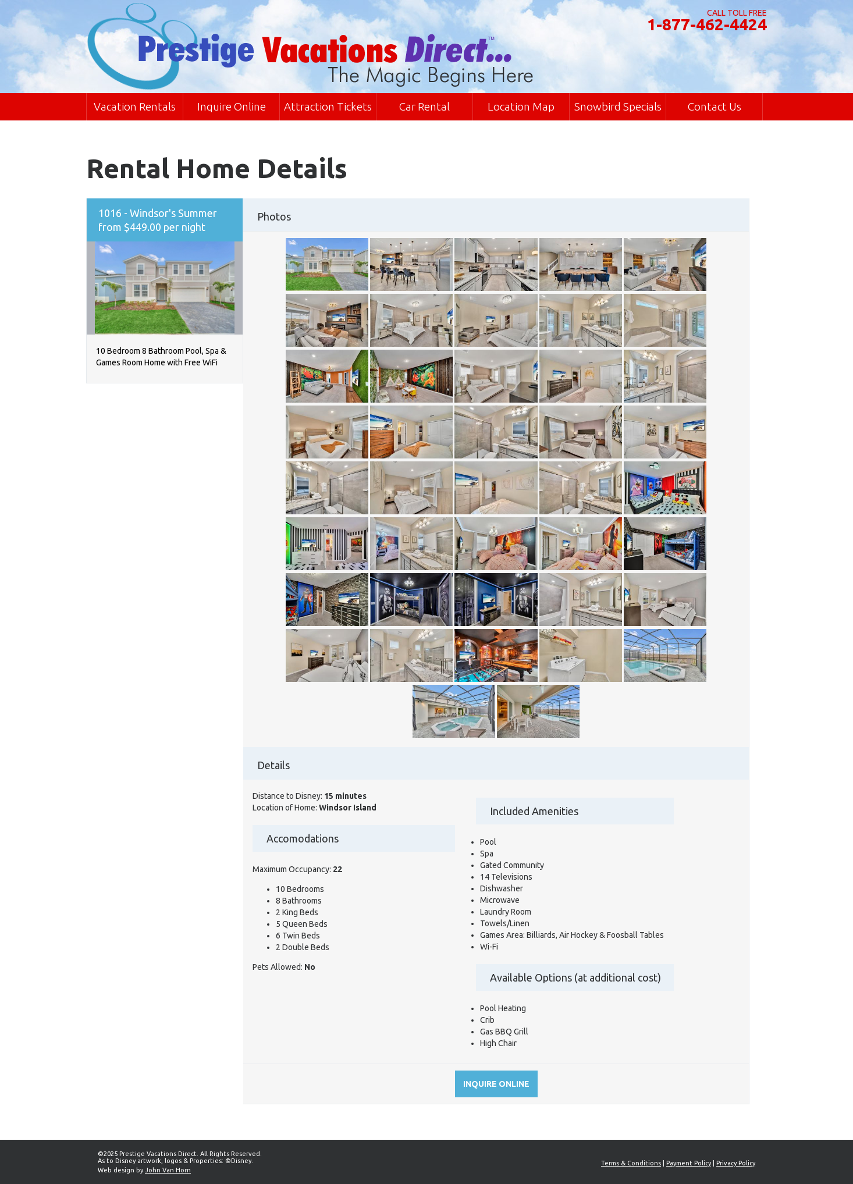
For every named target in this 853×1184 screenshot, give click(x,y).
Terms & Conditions (631, 1163)
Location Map (521, 106)
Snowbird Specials (618, 106)
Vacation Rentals (135, 106)
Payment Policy (688, 1163)
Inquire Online (231, 106)
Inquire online (496, 1084)
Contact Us (714, 106)
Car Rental (424, 106)
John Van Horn (168, 1170)
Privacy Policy (735, 1163)
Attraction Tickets (328, 106)
